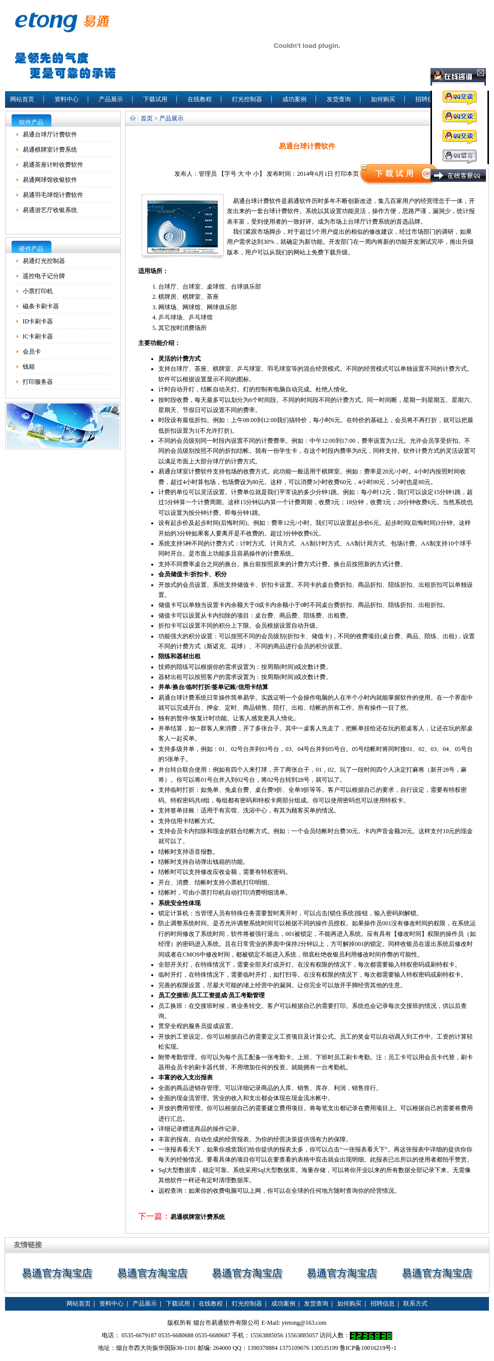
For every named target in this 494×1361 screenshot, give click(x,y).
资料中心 (66, 99)
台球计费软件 (263, 201)
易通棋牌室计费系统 (50, 149)
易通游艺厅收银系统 (50, 210)
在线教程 (200, 99)
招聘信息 (427, 99)
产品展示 (111, 99)
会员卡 (32, 351)
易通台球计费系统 (182, 697)
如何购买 (383, 99)
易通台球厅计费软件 (50, 134)
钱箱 (29, 366)
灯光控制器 (247, 99)
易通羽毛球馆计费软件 (53, 194)
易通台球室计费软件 (185, 471)
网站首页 (22, 99)
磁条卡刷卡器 (41, 306)
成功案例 (294, 99)
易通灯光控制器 (44, 260)
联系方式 (415, 1303)
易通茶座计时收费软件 (53, 164)
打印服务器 (38, 381)
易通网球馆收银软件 (50, 179)
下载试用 (155, 99)
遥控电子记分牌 (44, 276)
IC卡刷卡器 (38, 336)
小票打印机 (38, 291)
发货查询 (339, 99)
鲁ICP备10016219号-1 (368, 1347)
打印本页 (347, 173)
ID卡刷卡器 (38, 321)
